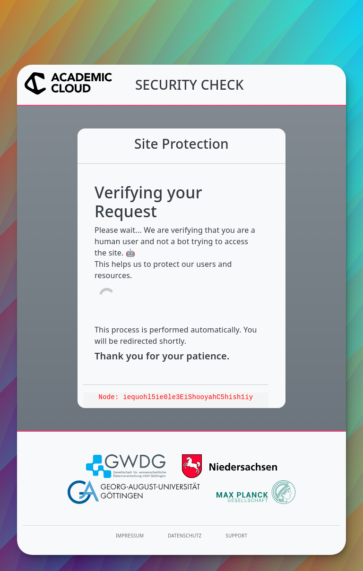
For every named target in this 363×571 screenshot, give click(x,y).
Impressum (130, 535)
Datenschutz (185, 535)
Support (236, 535)
